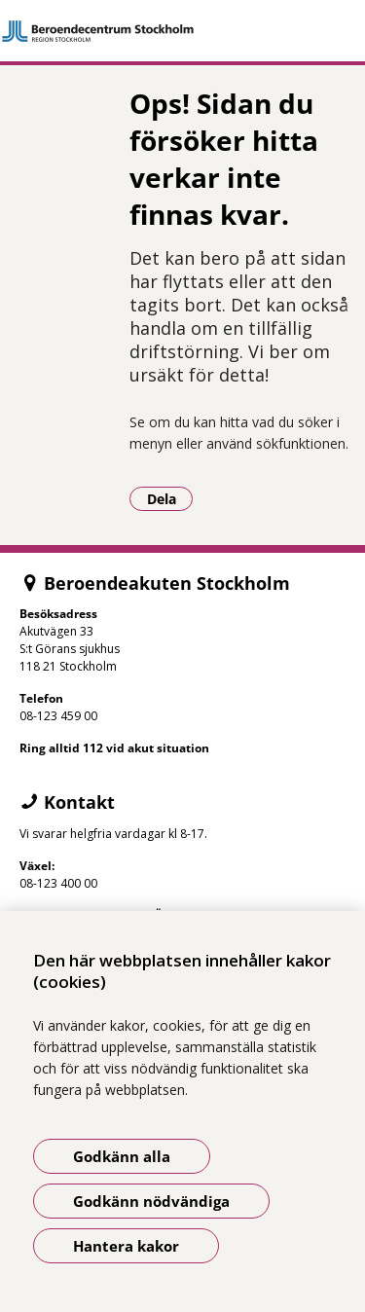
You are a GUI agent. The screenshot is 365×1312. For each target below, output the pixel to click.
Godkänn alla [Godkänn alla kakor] (121, 1156)
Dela (170, 498)
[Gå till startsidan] (182, 31)
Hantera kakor (126, 1246)
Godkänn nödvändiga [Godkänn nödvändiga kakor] (151, 1201)
